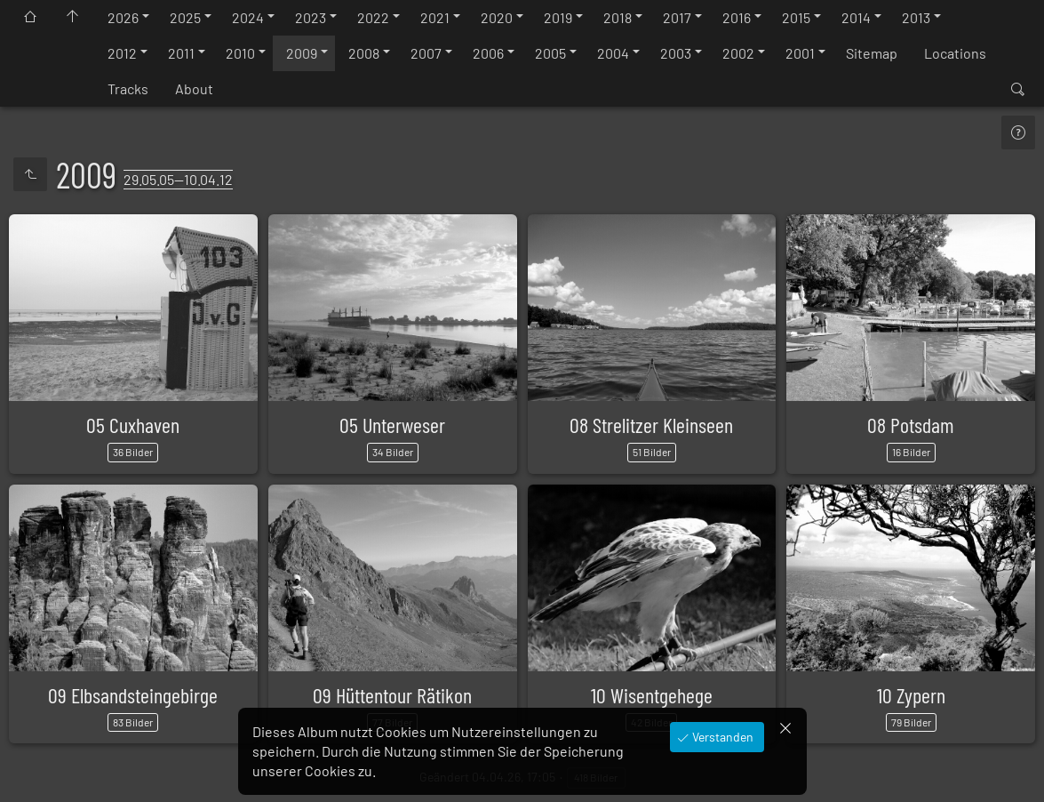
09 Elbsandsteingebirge (133, 695)
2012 (122, 52)
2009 (301, 52)
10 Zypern (911, 695)
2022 (373, 17)
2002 (738, 52)
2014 (856, 17)
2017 (677, 17)
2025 (185, 17)
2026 (123, 17)
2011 (181, 52)
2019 (558, 17)
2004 (613, 52)
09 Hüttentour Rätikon (392, 695)
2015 (796, 17)
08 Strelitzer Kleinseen (651, 424)
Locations (955, 52)
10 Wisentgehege (652, 695)
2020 (497, 17)
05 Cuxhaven (132, 424)
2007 (426, 52)
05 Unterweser (392, 424)
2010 (240, 52)
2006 (488, 52)
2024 (248, 17)
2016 (736, 17)
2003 (675, 52)
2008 (363, 52)
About (194, 88)
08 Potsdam (910, 424)
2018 (617, 17)
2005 (550, 52)
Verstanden (721, 736)
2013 (916, 17)
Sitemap (871, 52)
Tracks (128, 88)
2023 (310, 17)
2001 (800, 52)
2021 (435, 17)
